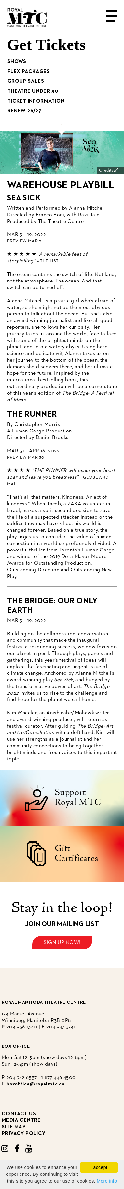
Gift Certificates (76, 854)
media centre (21, 1120)
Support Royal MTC (78, 798)
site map (14, 1127)
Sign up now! (62, 942)
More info (107, 1181)
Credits (109, 170)
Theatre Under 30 (32, 91)
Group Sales (25, 81)
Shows (16, 61)
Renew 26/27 (24, 111)
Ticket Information (35, 101)
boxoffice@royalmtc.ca (35, 1084)
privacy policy (24, 1133)
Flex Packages (28, 71)
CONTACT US (19, 1113)
